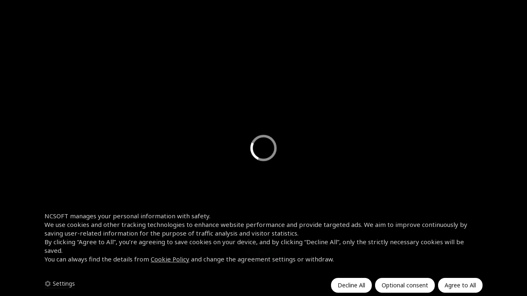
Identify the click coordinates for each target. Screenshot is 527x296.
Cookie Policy (170, 259)
